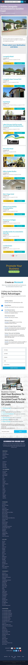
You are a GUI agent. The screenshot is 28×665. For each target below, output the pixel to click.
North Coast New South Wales (7, 511)
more (15, 254)
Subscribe (4, 464)
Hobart (3, 564)
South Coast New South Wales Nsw (8, 516)
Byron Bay (4, 557)
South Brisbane (5, 593)
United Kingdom (5, 482)
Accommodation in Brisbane (7, 613)
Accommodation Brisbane (6, 610)
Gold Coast (4, 545)
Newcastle (4, 552)
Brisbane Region (5, 521)
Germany (4, 480)
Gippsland (4, 529)
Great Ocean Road (5, 535)
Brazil (3, 484)
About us (4, 462)
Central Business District (6, 579)
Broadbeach (4, 581)
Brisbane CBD (4, 584)
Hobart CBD (4, 586)
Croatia (4, 481)
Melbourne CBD (5, 573)
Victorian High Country (6, 526)
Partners (4, 454)
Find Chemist (4, 639)
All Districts (4, 572)
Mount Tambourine (5, 565)
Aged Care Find (5, 637)
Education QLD (4, 629)
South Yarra (4, 600)
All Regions (4, 502)
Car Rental (4, 636)
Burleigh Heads (4, 598)
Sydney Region (4, 509)
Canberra (3, 550)
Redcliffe (3, 558)
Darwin (3, 551)
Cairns (3, 554)
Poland (4, 488)
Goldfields (4, 533)
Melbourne (4, 543)
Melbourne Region (5, 508)
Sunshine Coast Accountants (7, 620)
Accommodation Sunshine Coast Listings (14, 663)
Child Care (4, 626)
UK (9, 655)
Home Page (5, 451)
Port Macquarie (5, 562)
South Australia (5, 515)
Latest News (5, 456)
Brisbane (3, 547)
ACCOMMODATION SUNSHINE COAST (14, 440)
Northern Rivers (5, 514)
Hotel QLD (4, 634)
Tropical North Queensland (7, 525)
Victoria (3, 505)
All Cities (3, 540)
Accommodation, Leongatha (10, 13)
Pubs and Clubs (5, 640)
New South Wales (5, 504)
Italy (3, 475)
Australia (4, 471)
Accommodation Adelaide (6, 609)
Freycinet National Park (6, 604)
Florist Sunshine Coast (6, 630)
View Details (19, 63)
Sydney (3, 541)
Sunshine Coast (5, 518)
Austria (4, 491)
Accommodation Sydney (6, 617)
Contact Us (5, 460)
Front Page (4, 463)
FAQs (3, 457)
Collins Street (4, 590)
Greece (4, 487)
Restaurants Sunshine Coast (7, 641)
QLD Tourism (4, 643)
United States (5, 473)
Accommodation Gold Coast (7, 612)
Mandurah (4, 561)
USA (12, 655)
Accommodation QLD (6, 619)
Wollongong (4, 555)
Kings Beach (4, 591)
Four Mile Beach (5, 601)
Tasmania (3, 519)
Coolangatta (4, 594)
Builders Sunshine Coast (6, 623)
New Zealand (5, 474)
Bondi (3, 587)
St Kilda (3, 588)
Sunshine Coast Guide (6, 633)
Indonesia (4, 494)
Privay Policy (5, 466)
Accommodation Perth (6, 616)
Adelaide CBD (4, 580)
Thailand (4, 495)
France (4, 477)
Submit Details (14, 367)
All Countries (5, 470)
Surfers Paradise (5, 574)
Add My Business (14, 271)
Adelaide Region (5, 532)
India (3, 485)
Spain (3, 478)
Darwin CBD (4, 583)
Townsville (4, 559)
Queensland (4, 507)
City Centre (4, 595)
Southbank (4, 577)
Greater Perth (4, 522)
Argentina (4, 496)
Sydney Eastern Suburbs (6, 576)
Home (2, 13)
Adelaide (3, 548)
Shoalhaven (4, 528)
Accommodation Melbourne (7, 615)
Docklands (4, 597)
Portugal (4, 489)
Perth (3, 544)
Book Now (8, 63)
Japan (4, 492)
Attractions (4, 622)
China (23, 655)
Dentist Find (4, 627)
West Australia (4, 512)
